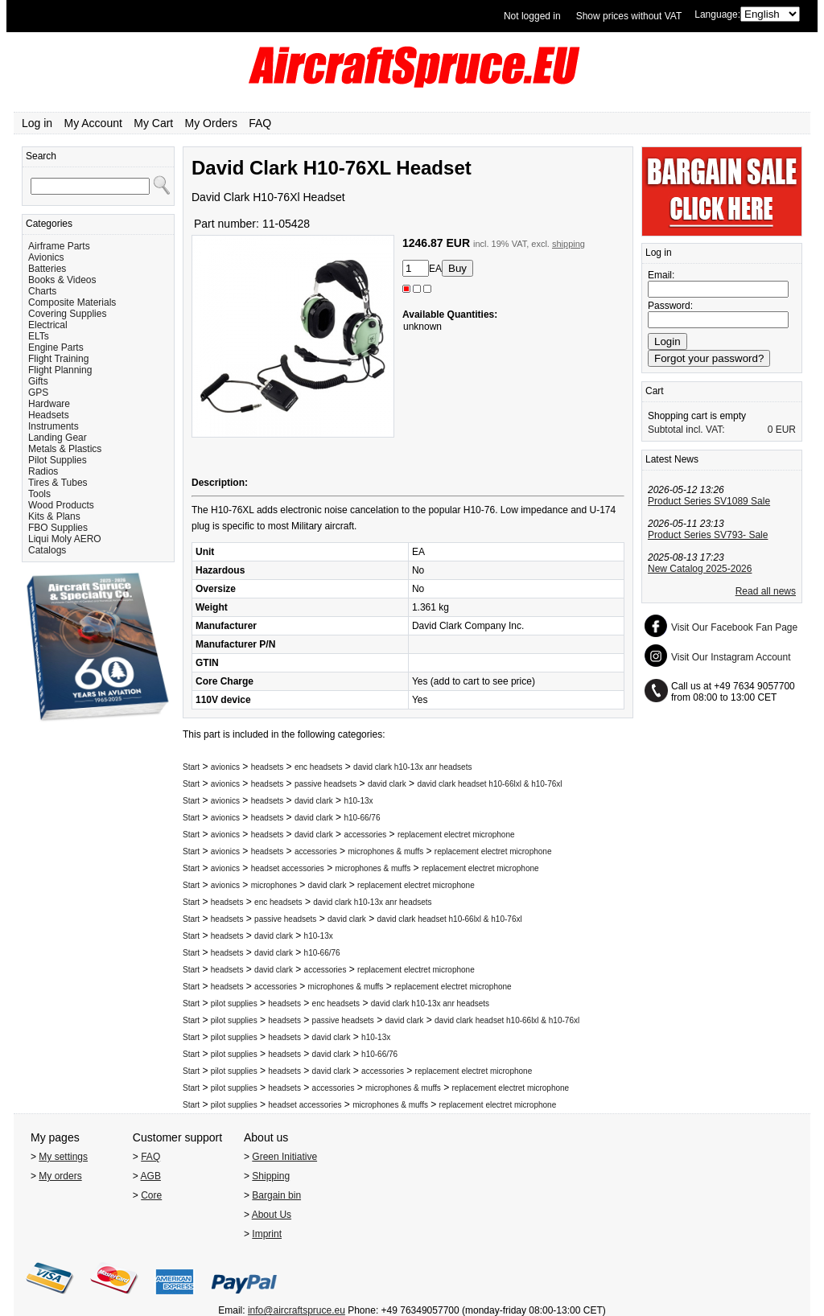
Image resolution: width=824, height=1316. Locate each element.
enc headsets (319, 767)
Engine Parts (56, 347)
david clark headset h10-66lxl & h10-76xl (489, 783)
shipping (568, 244)
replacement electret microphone (456, 834)
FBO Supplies (58, 527)
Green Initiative (284, 1156)
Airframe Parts (59, 246)
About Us (271, 1214)
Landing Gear (57, 437)
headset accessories (287, 868)
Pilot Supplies (57, 460)
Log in (37, 123)
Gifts (38, 381)
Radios (43, 471)
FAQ (260, 123)
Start (191, 767)
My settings (63, 1156)
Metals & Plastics (64, 448)
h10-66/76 (362, 817)
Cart (654, 391)
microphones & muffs (385, 851)
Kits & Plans (54, 516)
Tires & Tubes (58, 482)
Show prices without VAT (629, 16)
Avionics (46, 257)
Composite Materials (72, 302)
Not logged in (532, 16)
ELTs (38, 336)
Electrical (48, 325)
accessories (365, 834)
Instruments (53, 426)
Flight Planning (60, 370)
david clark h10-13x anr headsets (412, 767)
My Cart (153, 123)
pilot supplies (234, 1003)
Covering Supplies (67, 313)
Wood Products (61, 505)
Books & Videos (62, 280)
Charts (42, 291)
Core (151, 1195)
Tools (39, 494)
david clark (387, 783)
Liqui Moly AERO (64, 539)
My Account (93, 123)
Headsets (48, 415)
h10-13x (358, 800)
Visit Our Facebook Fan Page (734, 627)
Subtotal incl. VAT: (686, 429)
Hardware (49, 403)
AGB (151, 1176)
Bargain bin (276, 1195)
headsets (267, 767)
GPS (38, 392)
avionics (225, 767)
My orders (60, 1176)
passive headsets (325, 783)
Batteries (47, 268)
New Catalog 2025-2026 (700, 568)
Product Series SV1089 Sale (709, 501)
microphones (274, 885)
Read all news (765, 591)
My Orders (211, 123)
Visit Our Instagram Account (731, 657)
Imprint (267, 1234)
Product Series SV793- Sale (708, 535)
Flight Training (58, 358)
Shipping (271, 1176)
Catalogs (47, 550)
